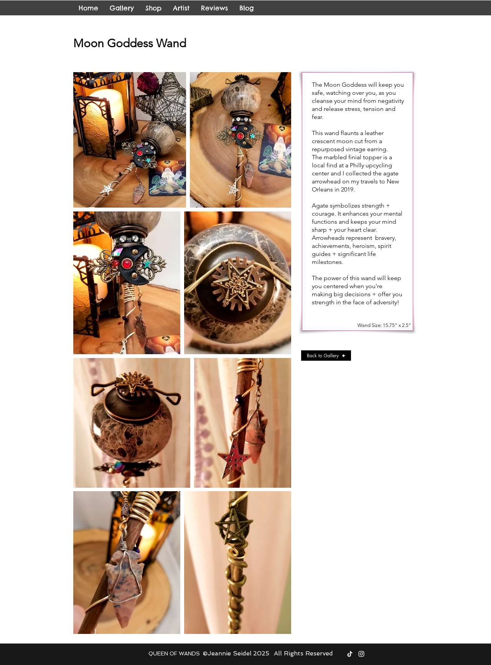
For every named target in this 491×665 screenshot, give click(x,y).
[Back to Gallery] (326, 355)
